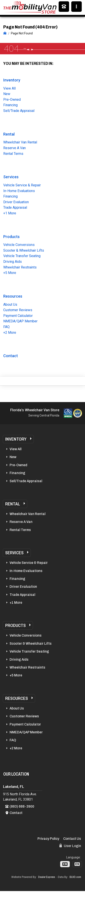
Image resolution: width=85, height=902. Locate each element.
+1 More (9, 213)
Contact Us (72, 839)
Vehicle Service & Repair (22, 185)
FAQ (6, 327)
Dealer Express (46, 877)
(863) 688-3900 (22, 806)
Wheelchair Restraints (20, 267)
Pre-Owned (12, 99)
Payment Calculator (18, 316)
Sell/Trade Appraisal (18, 111)
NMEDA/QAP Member (20, 321)
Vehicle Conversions (19, 245)
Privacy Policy (48, 839)
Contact (10, 355)
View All (9, 88)
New (6, 94)
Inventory (11, 80)
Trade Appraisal (15, 207)
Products (11, 236)
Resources (12, 296)
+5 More (9, 273)
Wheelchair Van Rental (20, 142)
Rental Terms (13, 154)
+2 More (9, 332)
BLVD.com (75, 877)
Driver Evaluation (16, 202)
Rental (9, 134)
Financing (10, 105)
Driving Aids (12, 261)
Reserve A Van (14, 148)
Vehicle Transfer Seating (22, 256)
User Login (70, 846)
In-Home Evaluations (19, 191)
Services (11, 177)
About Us (10, 304)
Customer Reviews (17, 310)
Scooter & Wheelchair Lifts (23, 250)
